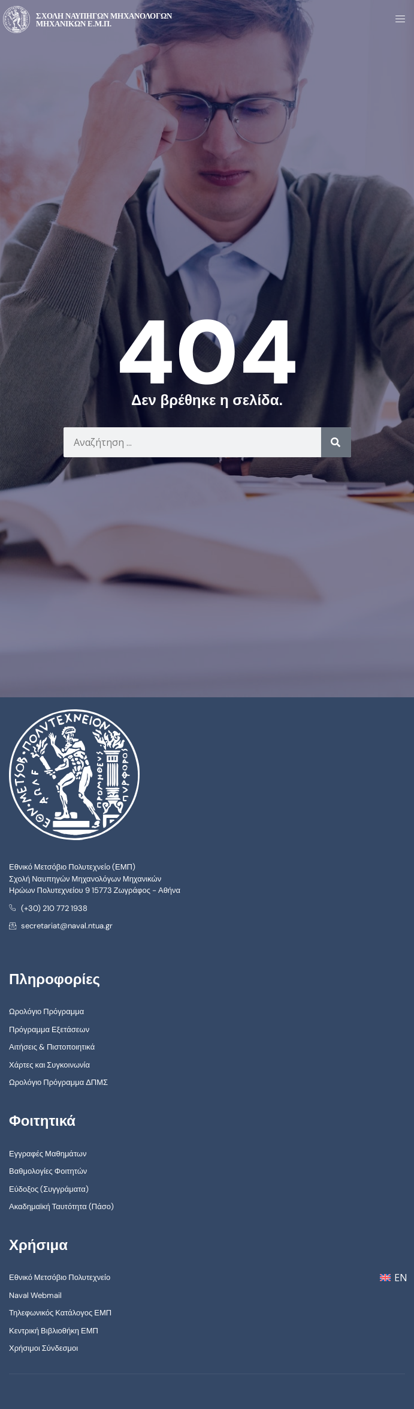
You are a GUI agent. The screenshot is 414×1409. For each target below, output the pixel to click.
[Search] (336, 442)
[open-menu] (396, 19)
